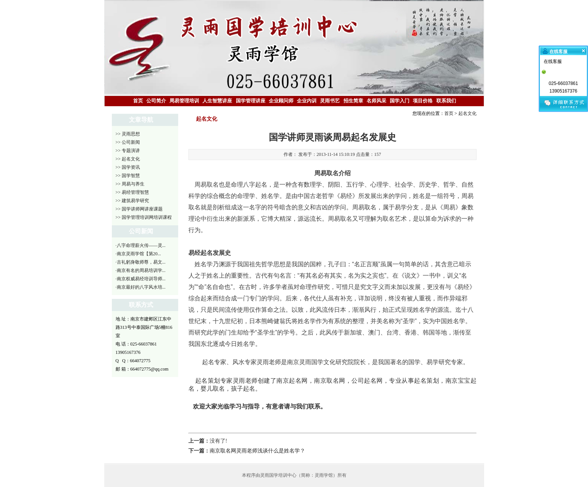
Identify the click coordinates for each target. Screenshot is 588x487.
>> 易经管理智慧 (132, 192)
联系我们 (446, 101)
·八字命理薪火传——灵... (141, 245)
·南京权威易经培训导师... (141, 278)
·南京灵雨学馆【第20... (138, 253)
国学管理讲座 (250, 101)
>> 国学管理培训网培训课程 (144, 217)
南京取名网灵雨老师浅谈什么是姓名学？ (257, 451)
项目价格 (423, 101)
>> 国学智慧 (128, 175)
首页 (138, 101)
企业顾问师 (281, 101)
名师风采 (376, 101)
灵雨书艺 (330, 101)
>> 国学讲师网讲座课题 (139, 209)
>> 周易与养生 (130, 184)
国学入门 (399, 101)
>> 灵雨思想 (128, 134)
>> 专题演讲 (128, 150)
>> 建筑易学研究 (132, 200)
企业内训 (307, 101)
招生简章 (353, 101)
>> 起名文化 (128, 159)
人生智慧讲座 (217, 101)
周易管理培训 (184, 101)
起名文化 (467, 113)
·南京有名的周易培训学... (141, 270)
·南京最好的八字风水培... (141, 287)
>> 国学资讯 (128, 167)
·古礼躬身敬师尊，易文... (141, 262)
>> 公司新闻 (128, 142)
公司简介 (156, 101)
